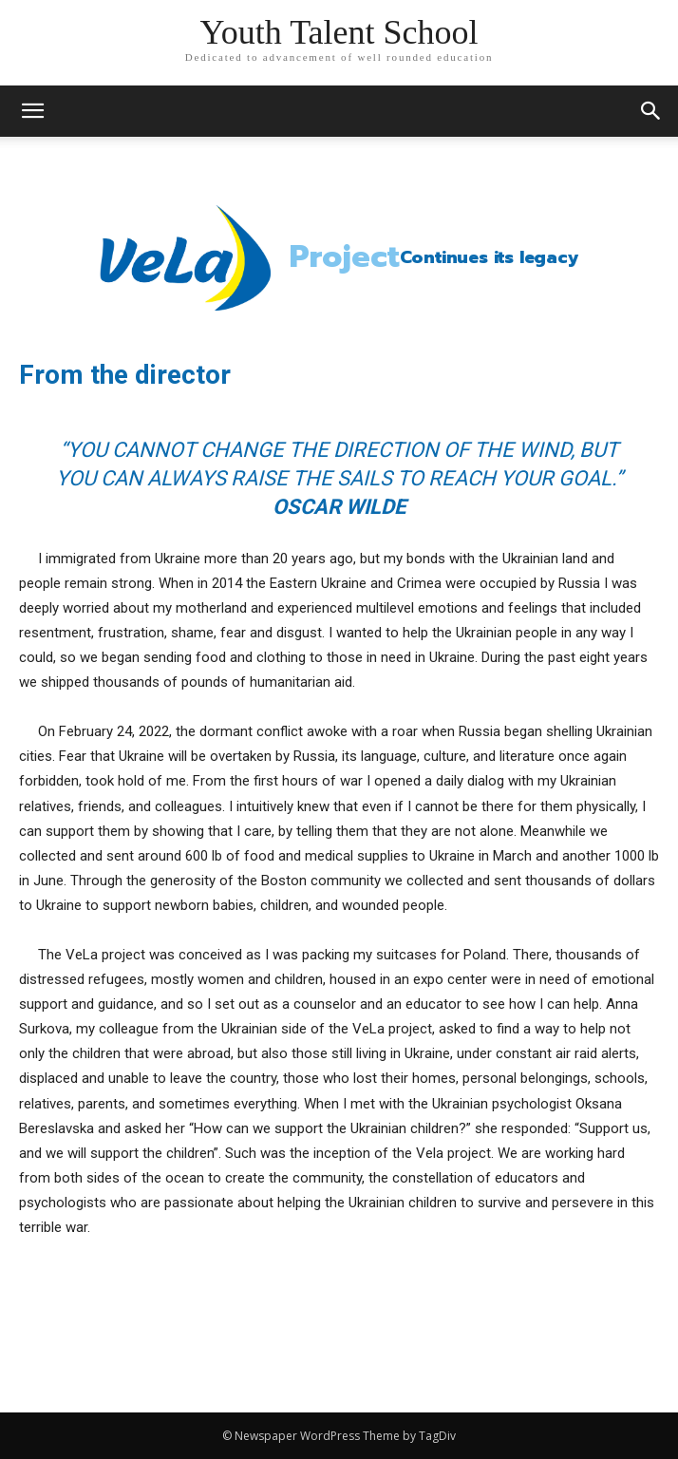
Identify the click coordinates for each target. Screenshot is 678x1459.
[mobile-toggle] (32, 111)
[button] (651, 111)
